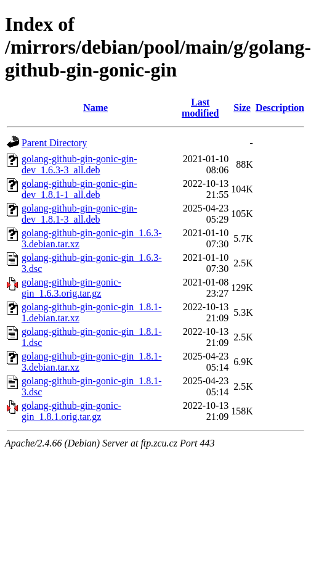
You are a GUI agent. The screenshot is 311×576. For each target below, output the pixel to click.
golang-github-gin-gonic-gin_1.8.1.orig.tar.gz (71, 411)
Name (95, 107)
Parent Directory (54, 143)
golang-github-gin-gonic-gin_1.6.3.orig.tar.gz (71, 287)
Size (242, 107)
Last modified (200, 107)
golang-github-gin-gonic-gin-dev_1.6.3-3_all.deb (79, 164)
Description (280, 107)
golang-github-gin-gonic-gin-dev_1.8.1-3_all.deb (79, 213)
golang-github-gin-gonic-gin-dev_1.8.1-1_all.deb (79, 189)
